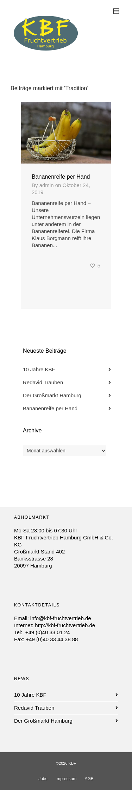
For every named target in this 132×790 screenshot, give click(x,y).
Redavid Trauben (43, 382)
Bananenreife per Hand (61, 177)
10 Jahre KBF (39, 369)
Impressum (66, 778)
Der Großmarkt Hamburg (52, 395)
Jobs (42, 778)
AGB (89, 778)
